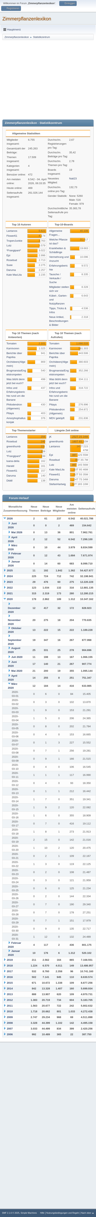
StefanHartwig (57, 484)
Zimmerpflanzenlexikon (26, 18)
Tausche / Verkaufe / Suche (55, 278)
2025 (10, 570)
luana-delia (13, 461)
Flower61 (12, 235)
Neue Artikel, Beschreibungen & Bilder (58, 321)
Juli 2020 (16, 657)
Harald (10, 465)
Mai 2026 (16, 532)
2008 (10, 1022)
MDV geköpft (56, 418)
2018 (10, 965)
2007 (10, 1028)
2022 (10, 587)
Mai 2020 (16, 670)
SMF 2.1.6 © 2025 (10, 1213)
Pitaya (10, 413)
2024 (10, 576)
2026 (10, 518)
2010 (10, 1011)
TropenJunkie (14, 240)
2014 (10, 988)
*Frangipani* (14, 250)
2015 (10, 982)
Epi (8, 255)
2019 (10, 959)
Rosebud (12, 260)
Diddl (9, 480)
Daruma (11, 269)
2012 (10, 999)
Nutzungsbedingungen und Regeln (62, 1213)
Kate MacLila (14, 274)
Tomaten (12, 343)
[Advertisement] (37, 79)
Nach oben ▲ (87, 1213)
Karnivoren (13, 348)
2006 (10, 1034)
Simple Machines (29, 1213)
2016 (10, 977)
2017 (10, 971)
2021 (10, 593)
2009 (10, 1017)
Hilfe (42, 1213)
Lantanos (12, 230)
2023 (10, 581)
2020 (10, 599)
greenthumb (14, 446)
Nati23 (73, 178)
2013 (10, 994)
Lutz (9, 245)
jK (50, 436)
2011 (10, 1005)
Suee (10, 265)
